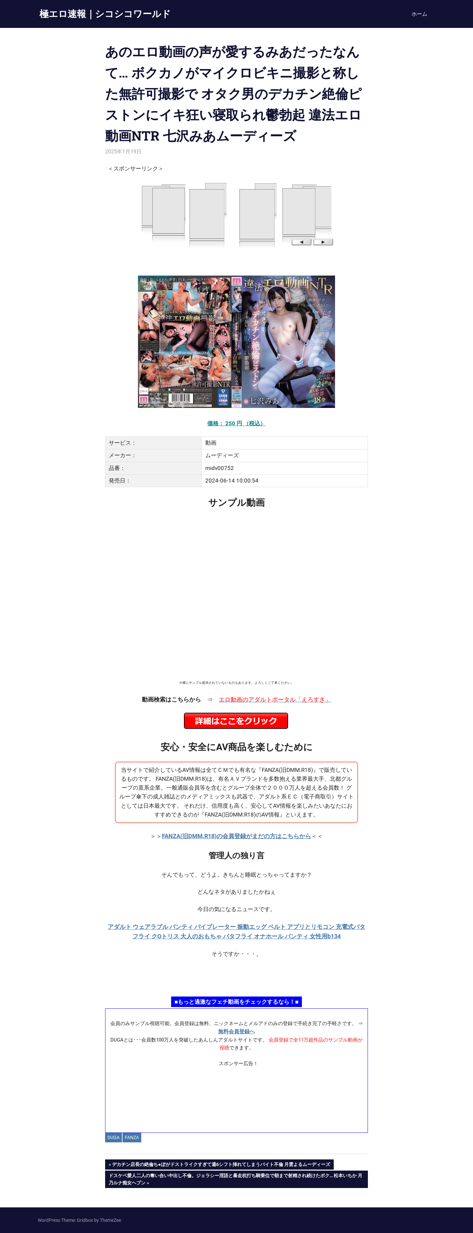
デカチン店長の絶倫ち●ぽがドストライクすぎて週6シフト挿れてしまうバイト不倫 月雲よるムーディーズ (221, 1165)
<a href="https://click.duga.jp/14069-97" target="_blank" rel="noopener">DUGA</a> (236, 214)
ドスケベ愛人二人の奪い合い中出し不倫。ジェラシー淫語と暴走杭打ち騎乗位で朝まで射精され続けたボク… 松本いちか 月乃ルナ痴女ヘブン (235, 1178)
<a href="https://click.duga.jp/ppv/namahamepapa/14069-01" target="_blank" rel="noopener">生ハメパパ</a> (236, 977)
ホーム (419, 14)
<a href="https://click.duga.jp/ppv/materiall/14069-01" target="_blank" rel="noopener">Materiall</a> (236, 1097)
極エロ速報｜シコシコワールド (105, 14)
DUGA (113, 1137)
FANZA (132, 1137)
